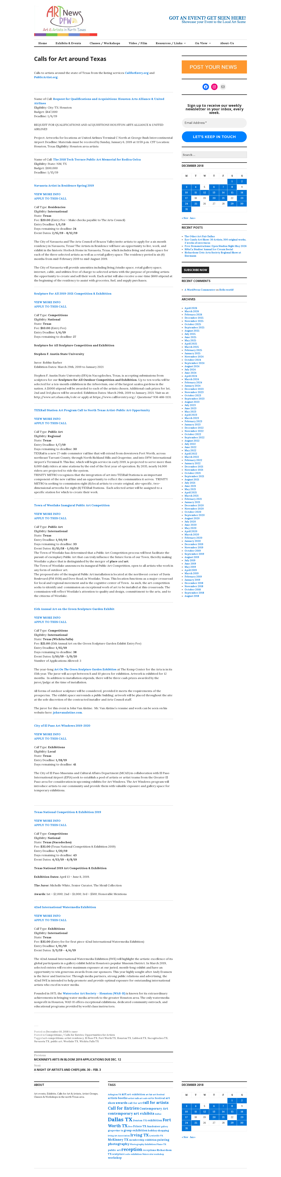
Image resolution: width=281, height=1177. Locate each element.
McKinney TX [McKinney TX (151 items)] (118, 1140)
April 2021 (191, 492)
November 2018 (194, 586)
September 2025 (194, 327)
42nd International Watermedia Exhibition (65, 907)
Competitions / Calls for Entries (64, 1034)
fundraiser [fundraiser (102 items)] (153, 1126)
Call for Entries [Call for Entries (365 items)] (123, 1108)
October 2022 (193, 434)
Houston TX (124, 1038)
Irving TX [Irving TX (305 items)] (139, 1135)
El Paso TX (91, 1038)
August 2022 (192, 440)
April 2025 (191, 343)
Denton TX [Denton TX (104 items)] (140, 1120)
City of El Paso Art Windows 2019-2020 (62, 725)
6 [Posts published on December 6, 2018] (214, 187)
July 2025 (190, 334)
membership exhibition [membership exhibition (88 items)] (143, 1139)
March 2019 (192, 573)
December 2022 (194, 427)
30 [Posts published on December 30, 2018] (241, 203)
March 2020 (192, 534)
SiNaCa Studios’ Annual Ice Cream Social (209, 249)
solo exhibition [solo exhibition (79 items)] (133, 1154)
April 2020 (191, 531)
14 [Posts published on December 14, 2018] (223, 192)
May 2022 (190, 450)
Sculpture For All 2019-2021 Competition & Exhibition (72, 293)
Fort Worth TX (107, 1038)
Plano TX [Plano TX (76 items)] (161, 1144)
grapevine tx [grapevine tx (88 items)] (115, 1130)
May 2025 (190, 340)
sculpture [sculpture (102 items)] (118, 1154)
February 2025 (193, 350)
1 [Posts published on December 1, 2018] (232, 181)
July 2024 (190, 369)
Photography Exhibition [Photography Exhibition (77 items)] (143, 1144)
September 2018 (194, 592)
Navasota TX (41, 1041)
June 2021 (190, 486)
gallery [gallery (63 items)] (164, 1126)
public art (56, 1041)
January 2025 (192, 353)
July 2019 (190, 560)
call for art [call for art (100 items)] (135, 1103)
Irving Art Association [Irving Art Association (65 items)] (119, 1135)
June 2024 (190, 372)
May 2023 (190, 411)
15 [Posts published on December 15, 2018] (232, 192)
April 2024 (191, 376)
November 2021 (194, 469)
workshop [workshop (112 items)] (115, 1157)
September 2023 (194, 398)
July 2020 (190, 521)
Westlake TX (70, 1041)
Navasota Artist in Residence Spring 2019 (64, 185)
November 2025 (194, 321)
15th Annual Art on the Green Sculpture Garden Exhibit (74, 609)
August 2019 (192, 557)
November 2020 (194, 508)
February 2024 (193, 382)
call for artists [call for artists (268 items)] (155, 1102)
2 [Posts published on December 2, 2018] (242, 181)
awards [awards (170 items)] (121, 1103)
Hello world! (226, 289)
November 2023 (194, 392)
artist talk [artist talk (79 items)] (133, 1098)
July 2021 (190, 482)
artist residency (74, 1038)
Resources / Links (169, 43)
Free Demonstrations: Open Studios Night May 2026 (216, 246)
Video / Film (138, 43)
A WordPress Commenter (200, 289)
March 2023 (192, 418)
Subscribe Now (195, 270)
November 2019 (194, 547)
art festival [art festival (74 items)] (159, 1094)
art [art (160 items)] (124, 1094)
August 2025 (192, 330)
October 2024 (193, 359)
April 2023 (191, 414)
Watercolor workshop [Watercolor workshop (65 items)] (153, 1154)
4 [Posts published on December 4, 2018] (195, 187)
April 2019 (191, 570)
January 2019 (192, 579)
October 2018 (193, 589)
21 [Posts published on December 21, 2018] (223, 198)
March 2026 (192, 311)
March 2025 (192, 346)
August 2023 (192, 401)
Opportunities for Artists (100, 1034)
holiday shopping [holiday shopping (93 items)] (158, 1130)
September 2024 (194, 363)
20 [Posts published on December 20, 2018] (214, 198)
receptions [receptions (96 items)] (149, 1150)
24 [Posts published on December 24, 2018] (186, 203)
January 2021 (192, 502)
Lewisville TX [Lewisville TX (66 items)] (156, 1135)
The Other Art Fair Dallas (200, 236)
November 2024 (194, 356)
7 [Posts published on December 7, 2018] (223, 187)
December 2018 (194, 583)
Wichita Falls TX (89, 1041)
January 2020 (193, 541)
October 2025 (193, 324)
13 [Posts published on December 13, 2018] (214, 192)
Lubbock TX (139, 1038)
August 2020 (192, 518)
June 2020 (191, 524)
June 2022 (190, 447)
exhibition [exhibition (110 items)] (154, 1120)
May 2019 (190, 566)
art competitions (53, 1038)
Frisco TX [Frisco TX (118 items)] (139, 1126)
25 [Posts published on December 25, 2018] (195, 203)
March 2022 (192, 456)
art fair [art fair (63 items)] (149, 1094)
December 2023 (194, 389)
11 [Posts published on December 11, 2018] (196, 192)
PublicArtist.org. (46, 77)
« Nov (185, 218)
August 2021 (192, 479)
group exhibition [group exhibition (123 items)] (135, 1130)
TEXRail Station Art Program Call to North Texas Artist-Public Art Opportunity (92, 410)
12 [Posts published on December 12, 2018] (204, 192)
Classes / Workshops (105, 43)
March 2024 (192, 379)
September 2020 (195, 515)
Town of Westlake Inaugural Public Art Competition (72, 505)
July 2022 (190, 444)
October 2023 (193, 395)
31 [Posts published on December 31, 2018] (186, 209)
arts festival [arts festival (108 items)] (156, 1098)
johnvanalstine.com (67, 712)
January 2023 (193, 424)
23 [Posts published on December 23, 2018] (241, 198)
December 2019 (194, 544)
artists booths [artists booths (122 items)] (118, 1098)
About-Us (227, 43)
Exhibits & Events (68, 43)
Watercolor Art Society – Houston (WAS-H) (94, 993)
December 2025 (194, 317)
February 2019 (193, 576)
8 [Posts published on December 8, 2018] (232, 187)
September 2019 (194, 554)
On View (201, 43)
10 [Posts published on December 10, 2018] (186, 192)
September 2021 (194, 476)
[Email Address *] (214, 123)
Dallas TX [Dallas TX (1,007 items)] (120, 1119)
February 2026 (193, 314)
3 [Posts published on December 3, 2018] (186, 187)
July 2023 (190, 405)
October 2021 (193, 473)
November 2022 (194, 431)
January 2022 (193, 463)
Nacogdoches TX (157, 1038)
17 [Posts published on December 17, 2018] (186, 198)
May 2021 (190, 489)
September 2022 (194, 437)
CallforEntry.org (137, 73)
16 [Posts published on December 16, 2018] (242, 192)
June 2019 (190, 563)
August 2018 (192, 596)
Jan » (193, 218)
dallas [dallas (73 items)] (158, 1113)
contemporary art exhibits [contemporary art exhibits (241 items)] (131, 1113)
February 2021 (193, 499)
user (75, 1031)
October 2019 (193, 550)
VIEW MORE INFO (47, 194)
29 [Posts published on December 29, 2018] (232, 203)
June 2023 (190, 408)
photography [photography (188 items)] (118, 1144)
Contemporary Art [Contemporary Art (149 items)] (153, 1109)
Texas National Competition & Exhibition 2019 (67, 812)
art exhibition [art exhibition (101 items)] (136, 1094)
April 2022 (191, 453)
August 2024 (192, 366)
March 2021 (192, 495)
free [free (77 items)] (130, 1126)
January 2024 (193, 385)
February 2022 (193, 460)
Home (42, 43)
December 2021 (194, 466)
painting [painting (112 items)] (163, 1139)
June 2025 (190, 337)
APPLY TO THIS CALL (50, 198)
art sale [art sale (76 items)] (143, 1098)
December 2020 (194, 505)
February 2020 (193, 537)
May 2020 (190, 528)
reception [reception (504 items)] (131, 1149)
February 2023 (193, 421)
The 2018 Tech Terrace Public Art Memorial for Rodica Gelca (97, 159)
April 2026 (191, 308)
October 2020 (193, 511)
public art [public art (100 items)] (114, 1150)
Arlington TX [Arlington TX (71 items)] (114, 1094)
